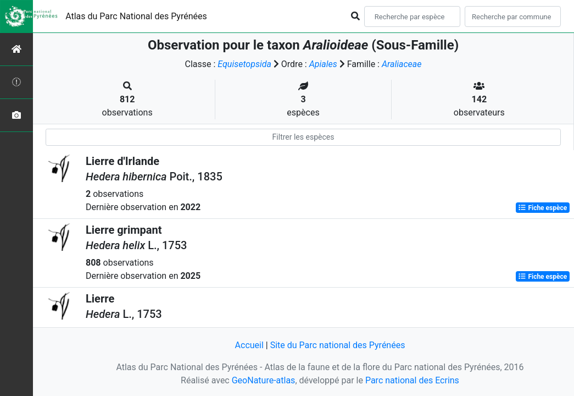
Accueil (249, 345)
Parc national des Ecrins (412, 380)
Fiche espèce (542, 208)
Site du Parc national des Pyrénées (337, 345)
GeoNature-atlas (264, 380)
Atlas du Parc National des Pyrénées (136, 16)
